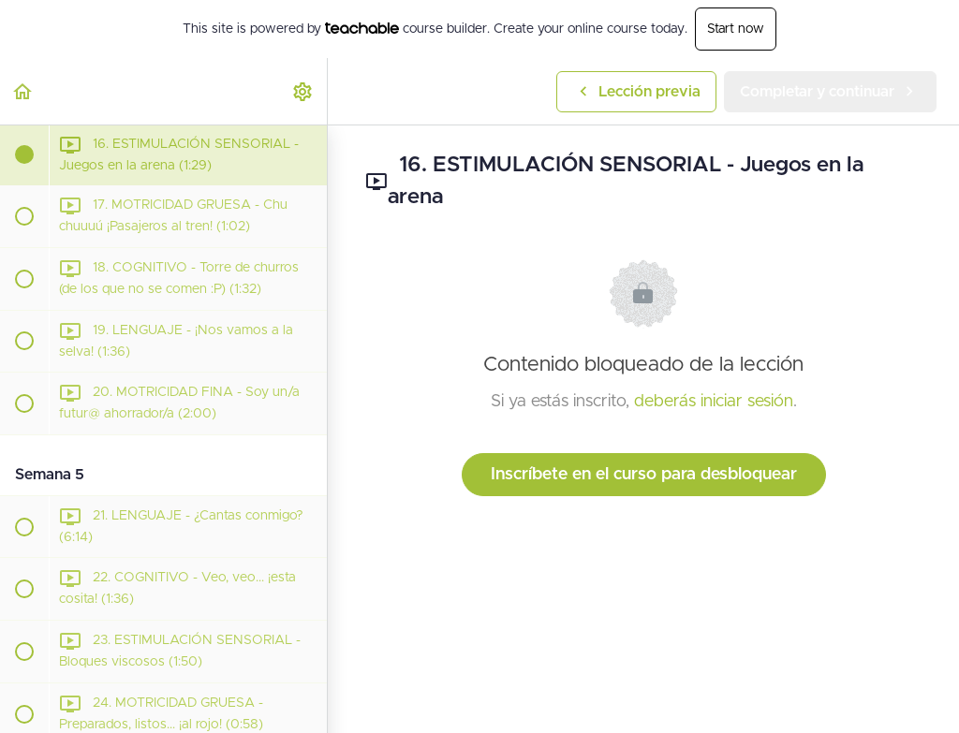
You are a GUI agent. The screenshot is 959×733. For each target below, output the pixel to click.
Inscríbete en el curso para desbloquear (644, 474)
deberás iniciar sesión (713, 401)
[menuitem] (303, 91)
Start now (735, 29)
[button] (23, 91)
